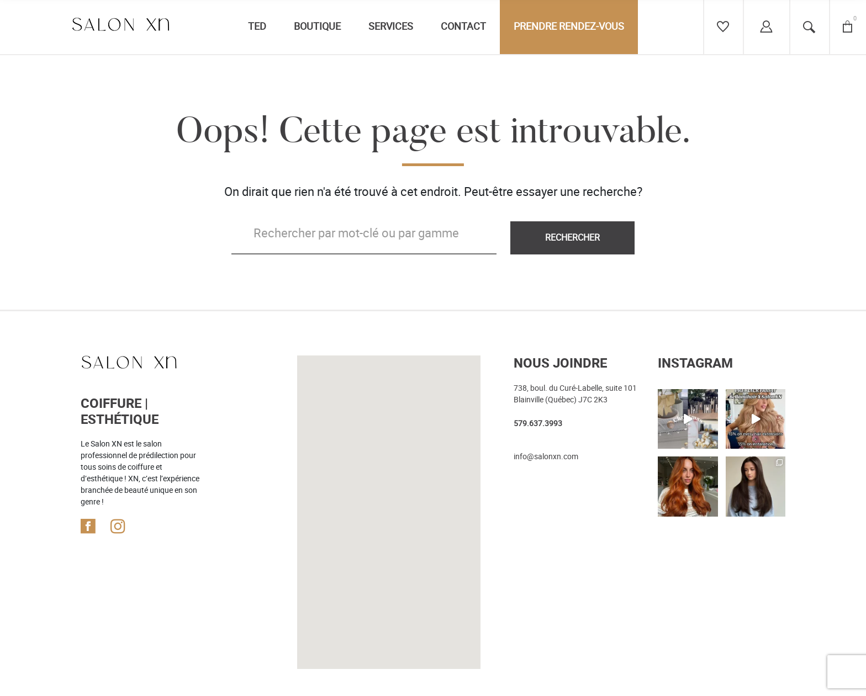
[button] (388, 467)
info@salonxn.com (546, 456)
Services (390, 26)
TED (257, 26)
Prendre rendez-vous (569, 26)
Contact (463, 26)
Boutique (317, 26)
